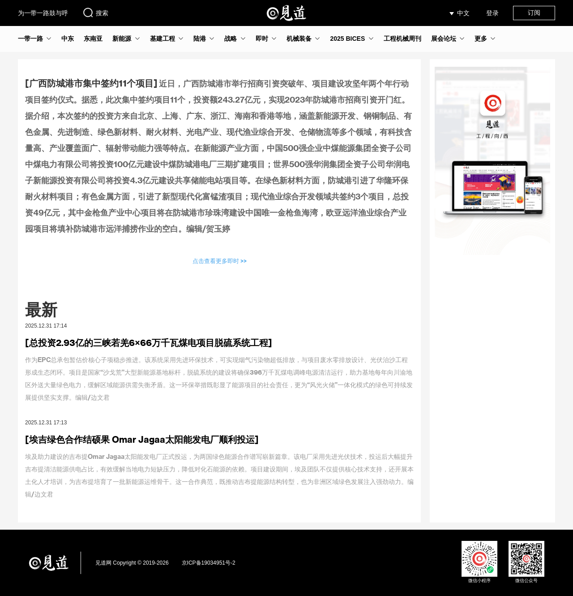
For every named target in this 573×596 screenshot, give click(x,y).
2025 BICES (347, 38)
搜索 (95, 12)
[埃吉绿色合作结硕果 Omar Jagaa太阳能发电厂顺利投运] (142, 439)
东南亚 (93, 38)
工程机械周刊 (402, 38)
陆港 (199, 38)
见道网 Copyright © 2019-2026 (132, 563)
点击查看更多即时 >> (219, 260)
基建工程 (162, 38)
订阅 (534, 12)
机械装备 (299, 38)
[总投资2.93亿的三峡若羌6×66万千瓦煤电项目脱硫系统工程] (148, 342)
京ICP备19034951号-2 (208, 563)
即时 (262, 38)
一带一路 (30, 38)
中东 (67, 38)
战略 (230, 38)
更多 (481, 38)
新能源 (121, 38)
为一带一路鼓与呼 (43, 13)
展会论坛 (443, 38)
